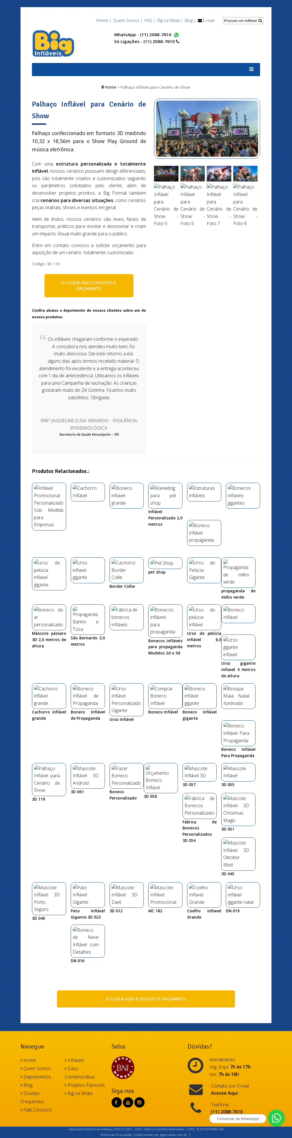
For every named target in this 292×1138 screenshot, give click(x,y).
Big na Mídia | (170, 20)
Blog (27, 881)
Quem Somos (36, 864)
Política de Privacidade (115, 930)
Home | (103, 20)
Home (110, 87)
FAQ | (150, 20)
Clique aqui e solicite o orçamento (89, 285)
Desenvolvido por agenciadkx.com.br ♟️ (163, 930)
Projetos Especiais (85, 881)
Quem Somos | (128, 20)
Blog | (190, 20)
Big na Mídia (78, 889)
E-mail (208, 20)
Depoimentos (36, 872)
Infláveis (74, 856)
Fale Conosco (36, 905)
